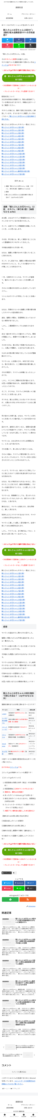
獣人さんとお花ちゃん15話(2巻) (13, 168)
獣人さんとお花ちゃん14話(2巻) (13, 165)
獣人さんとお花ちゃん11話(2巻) (13, 156)
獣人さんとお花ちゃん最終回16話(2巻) (16, 171)
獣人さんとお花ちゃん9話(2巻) (13, 150)
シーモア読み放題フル (4, 720)
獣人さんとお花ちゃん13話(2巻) (13, 162)
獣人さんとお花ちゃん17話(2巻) (13, 174)
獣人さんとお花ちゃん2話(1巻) (13, 130)
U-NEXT (4, 714)
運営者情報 (9, 1108)
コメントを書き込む (19, 1072)
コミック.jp (14, 767)
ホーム (10, 1105)
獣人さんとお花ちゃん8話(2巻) (13, 147)
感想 (7, 192)
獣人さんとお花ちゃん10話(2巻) (13, 153)
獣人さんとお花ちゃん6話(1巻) (13, 142)
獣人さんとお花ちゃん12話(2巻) (13, 159)
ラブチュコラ (6, 873)
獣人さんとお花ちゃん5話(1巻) (13, 139)
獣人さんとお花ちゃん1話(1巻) (13, 127)
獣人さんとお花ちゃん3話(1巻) (13, 133)
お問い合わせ (28, 1108)
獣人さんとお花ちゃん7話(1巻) (13, 145)
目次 (16, 181)
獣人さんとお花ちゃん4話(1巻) (13, 136)
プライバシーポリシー (28, 1105)
